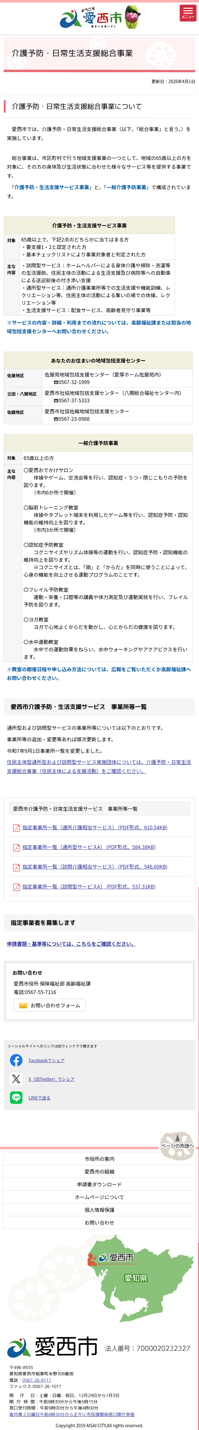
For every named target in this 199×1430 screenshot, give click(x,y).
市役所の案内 (99, 1158)
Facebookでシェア (37, 1060)
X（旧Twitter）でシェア (42, 1079)
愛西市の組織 (99, 1171)
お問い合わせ (99, 1222)
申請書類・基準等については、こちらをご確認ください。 (71, 943)
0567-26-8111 (36, 1380)
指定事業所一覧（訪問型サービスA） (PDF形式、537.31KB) (84, 886)
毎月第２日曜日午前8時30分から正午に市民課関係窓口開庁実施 (72, 1414)
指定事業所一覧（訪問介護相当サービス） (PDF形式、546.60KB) (90, 866)
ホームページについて (99, 1197)
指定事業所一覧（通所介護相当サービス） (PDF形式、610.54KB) (90, 827)
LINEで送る (30, 1097)
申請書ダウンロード (99, 1184)
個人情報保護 (99, 1209)
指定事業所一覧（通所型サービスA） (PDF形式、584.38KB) (84, 847)
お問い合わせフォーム (49, 1005)
